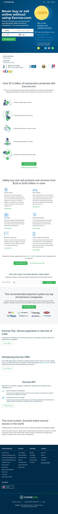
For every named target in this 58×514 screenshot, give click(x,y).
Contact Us (43, 460)
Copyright (17, 505)
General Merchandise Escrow (9, 460)
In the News (44, 457)
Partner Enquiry (33, 460)
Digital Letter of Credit (7, 476)
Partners (32, 448)
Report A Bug (21, 467)
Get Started (32, 455)
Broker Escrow (5, 464)
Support (20, 448)
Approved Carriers (22, 457)
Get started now (9, 39)
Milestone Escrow (6, 462)
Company (43, 448)
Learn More (7, 208)
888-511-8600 (30, 256)
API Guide (32, 462)
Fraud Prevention (22, 462)
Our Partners (33, 457)
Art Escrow (4, 474)
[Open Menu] (2, 2)
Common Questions (23, 464)
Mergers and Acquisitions (8, 469)
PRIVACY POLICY (16, 501)
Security (20, 460)
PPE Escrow (5, 472)
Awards (43, 455)
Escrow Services (7, 448)
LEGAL (44, 501)
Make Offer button (44, 362)
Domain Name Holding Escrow (9, 457)
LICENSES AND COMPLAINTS (31, 501)
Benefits (32, 452)
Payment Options (22, 455)
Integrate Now (8, 405)
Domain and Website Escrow (8, 455)
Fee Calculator (21, 452)
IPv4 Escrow (5, 467)
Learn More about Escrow (29, 167)
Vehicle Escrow (5, 452)
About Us (43, 452)
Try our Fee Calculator (37, 263)
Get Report (49, 282)
